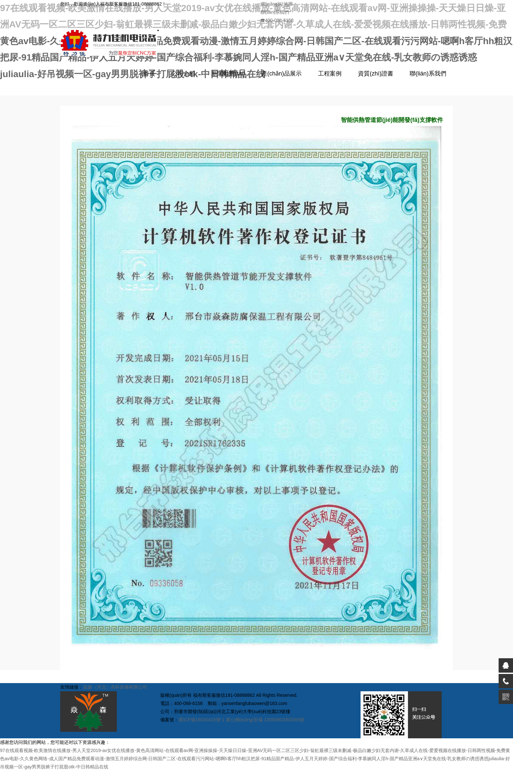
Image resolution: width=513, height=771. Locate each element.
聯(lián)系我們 (274, 12)
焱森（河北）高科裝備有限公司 (115, 687)
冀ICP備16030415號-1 (201, 719)
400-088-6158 (276, 20)
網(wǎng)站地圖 (276, 4)
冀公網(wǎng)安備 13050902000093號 (265, 719)
